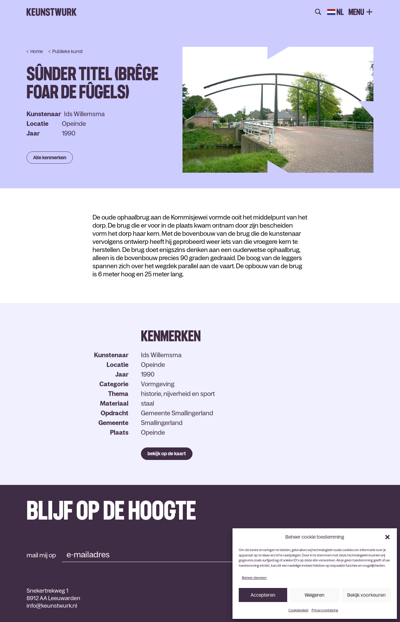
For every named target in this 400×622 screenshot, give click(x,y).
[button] (387, 537)
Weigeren (314, 595)
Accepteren (263, 595)
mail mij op (41, 555)
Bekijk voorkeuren (366, 595)
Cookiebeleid (298, 610)
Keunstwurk (52, 12)
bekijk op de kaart (167, 453)
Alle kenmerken (49, 157)
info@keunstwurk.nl (52, 606)
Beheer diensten (254, 578)
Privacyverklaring (325, 610)
